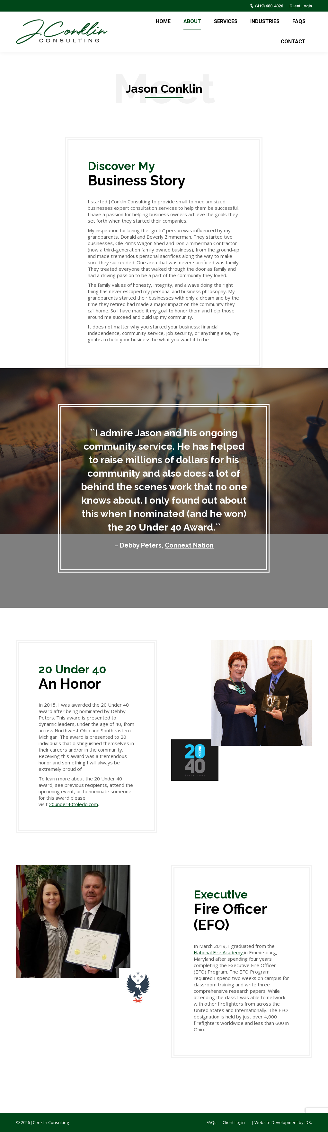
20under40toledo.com (73, 804)
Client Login (300, 6)
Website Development (276, 1122)
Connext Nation (189, 545)
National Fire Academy (219, 952)
